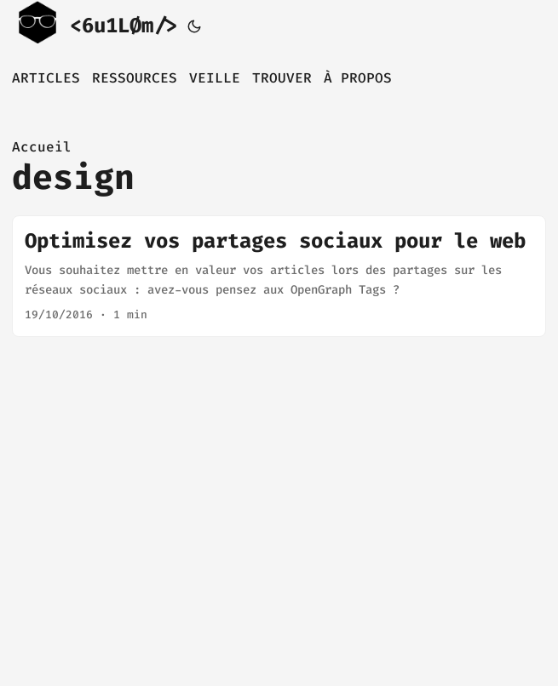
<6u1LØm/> (94, 24)
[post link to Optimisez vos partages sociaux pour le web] (279, 276)
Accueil (42, 147)
